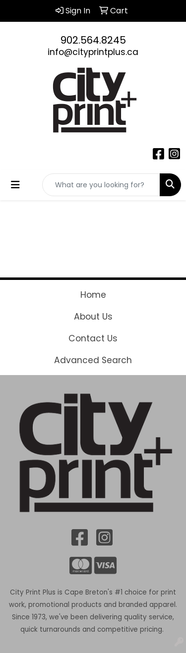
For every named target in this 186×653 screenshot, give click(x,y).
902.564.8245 (93, 40)
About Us (93, 317)
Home (93, 295)
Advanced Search (93, 360)
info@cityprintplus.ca (93, 52)
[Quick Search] (101, 184)
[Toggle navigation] (15, 185)
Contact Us (93, 338)
